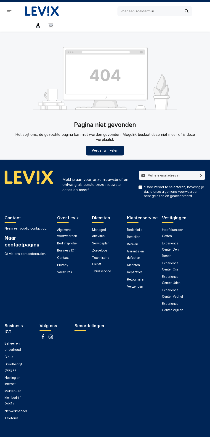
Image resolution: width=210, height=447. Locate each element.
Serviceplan (100, 231)
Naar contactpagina (22, 229)
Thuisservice (101, 260)
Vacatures (64, 260)
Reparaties (135, 260)
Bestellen (133, 225)
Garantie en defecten (135, 243)
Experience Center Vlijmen (172, 295)
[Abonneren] (201, 164)
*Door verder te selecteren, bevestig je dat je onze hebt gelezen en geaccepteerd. (174, 179)
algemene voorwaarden (180, 180)
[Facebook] (43, 326)
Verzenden (135, 275)
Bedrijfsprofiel (67, 231)
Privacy (62, 253)
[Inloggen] (189, 10)
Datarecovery (68, 440)
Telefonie (12, 407)
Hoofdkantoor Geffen (172, 221)
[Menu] (9, 10)
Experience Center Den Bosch (170, 238)
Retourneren (136, 268)
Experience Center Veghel (172, 282)
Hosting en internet (12, 369)
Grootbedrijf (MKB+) (13, 356)
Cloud (9, 345)
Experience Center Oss (170, 255)
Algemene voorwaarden (67, 221)
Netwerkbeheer (16, 399)
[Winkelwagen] (201, 10)
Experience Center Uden (171, 268)
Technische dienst (149, 440)
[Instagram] (50, 326)
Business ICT (66, 239)
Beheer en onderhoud (13, 335)
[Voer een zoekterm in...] (99, 11)
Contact (63, 246)
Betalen (132, 232)
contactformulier (33, 242)
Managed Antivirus (99, 221)
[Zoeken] (136, 11)
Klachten (133, 253)
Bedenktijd (134, 218)
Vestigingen (174, 206)
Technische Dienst (100, 249)
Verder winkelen (105, 139)
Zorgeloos (99, 239)
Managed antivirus (96, 440)
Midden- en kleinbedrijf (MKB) (13, 386)
